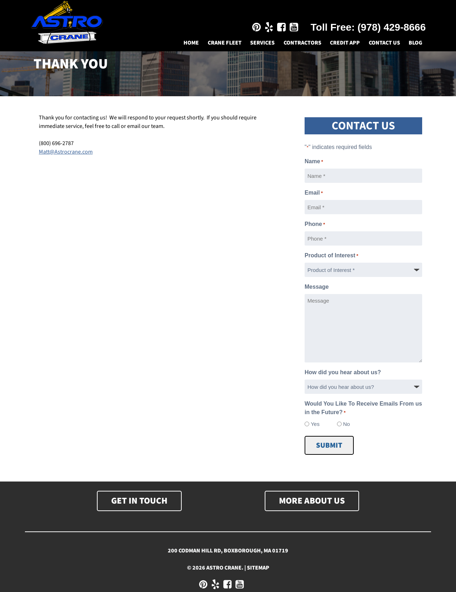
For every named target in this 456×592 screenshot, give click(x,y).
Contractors (302, 43)
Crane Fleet (225, 43)
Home (191, 43)
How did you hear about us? (343, 372)
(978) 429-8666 (392, 27)
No (346, 424)
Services (262, 43)
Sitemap (258, 568)
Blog (415, 43)
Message (317, 287)
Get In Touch (139, 500)
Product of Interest (331, 255)
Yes (315, 424)
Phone (315, 224)
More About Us (312, 500)
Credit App (345, 43)
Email (314, 193)
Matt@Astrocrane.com (66, 152)
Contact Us (384, 43)
